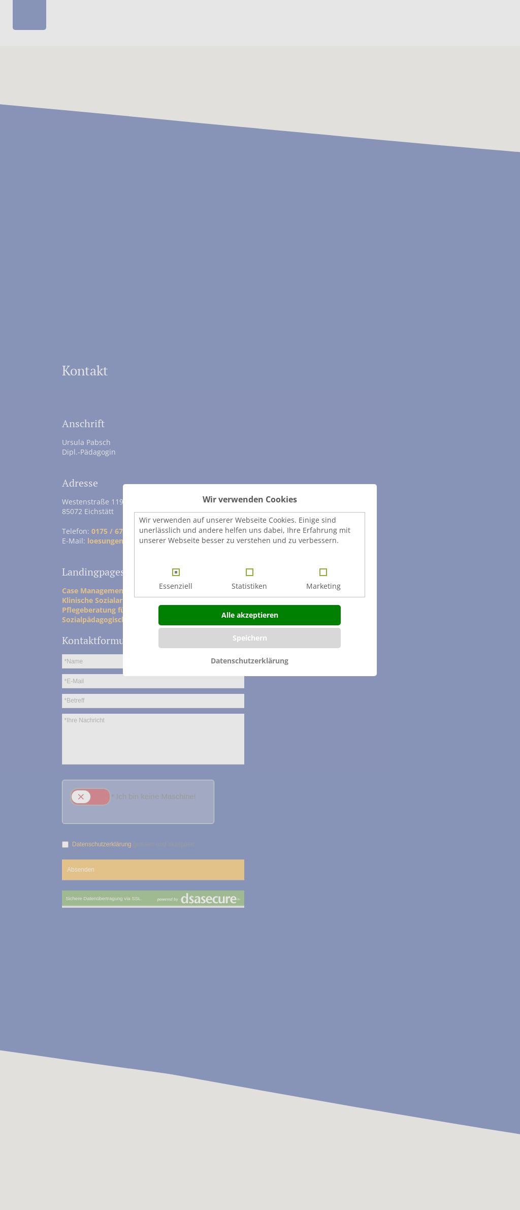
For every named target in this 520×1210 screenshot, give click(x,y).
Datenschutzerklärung (249, 660)
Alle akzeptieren (249, 615)
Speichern (250, 638)
